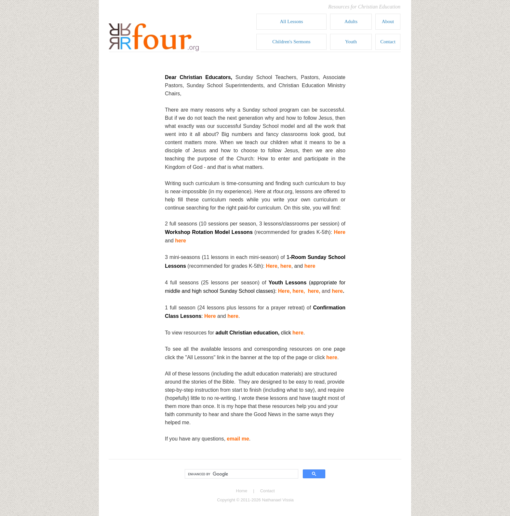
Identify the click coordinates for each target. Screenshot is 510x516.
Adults (350, 21)
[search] (241, 474)
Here (339, 232)
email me (238, 438)
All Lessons (291, 21)
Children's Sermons (291, 41)
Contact (388, 41)
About (388, 21)
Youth (351, 41)
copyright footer (255, 497)
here (180, 240)
